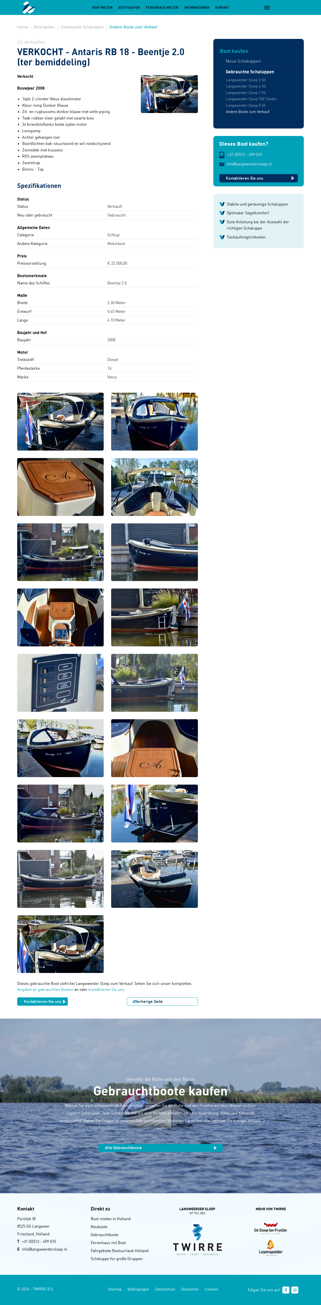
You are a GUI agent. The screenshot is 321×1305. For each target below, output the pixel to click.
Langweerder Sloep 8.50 (246, 105)
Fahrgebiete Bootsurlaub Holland (120, 1250)
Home (22, 27)
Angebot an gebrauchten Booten (45, 989)
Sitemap (115, 1289)
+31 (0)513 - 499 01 (38, 1241)
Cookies (211, 1289)
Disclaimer (190, 1289)
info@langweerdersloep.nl (249, 163)
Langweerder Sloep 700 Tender (251, 99)
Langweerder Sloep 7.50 (246, 92)
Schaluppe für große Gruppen (117, 1258)
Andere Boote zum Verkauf (133, 27)
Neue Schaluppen (243, 61)
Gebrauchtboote (104, 1234)
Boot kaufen (129, 7)
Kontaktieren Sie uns (244, 178)
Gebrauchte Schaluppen (82, 27)
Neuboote (99, 1226)
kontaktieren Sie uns (106, 989)
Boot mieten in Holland (111, 1218)
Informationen (196, 7)
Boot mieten (102, 7)
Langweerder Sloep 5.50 (246, 80)
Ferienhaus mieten (162, 7)
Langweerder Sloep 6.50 (246, 86)
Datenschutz (165, 1289)
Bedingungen (138, 1289)
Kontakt (222, 7)
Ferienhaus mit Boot (108, 1242)
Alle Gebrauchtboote (123, 1147)
